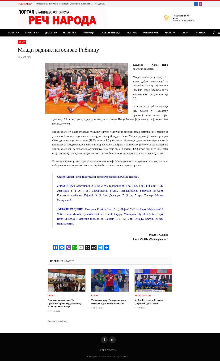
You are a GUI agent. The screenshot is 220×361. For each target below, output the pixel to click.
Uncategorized (143, 296)
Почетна (13, 32)
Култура (132, 32)
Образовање (150, 32)
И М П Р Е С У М (108, 350)
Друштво (51, 32)
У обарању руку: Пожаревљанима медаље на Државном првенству (108, 302)
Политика (69, 32)
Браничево (32, 32)
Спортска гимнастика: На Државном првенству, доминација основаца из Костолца (65, 303)
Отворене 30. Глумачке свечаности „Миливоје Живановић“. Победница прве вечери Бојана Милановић (72, 4)
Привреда (88, 32)
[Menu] (219, 32)
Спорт (186, 32)
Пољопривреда (110, 32)
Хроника (170, 32)
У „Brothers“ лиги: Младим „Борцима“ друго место (149, 302)
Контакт (201, 32)
